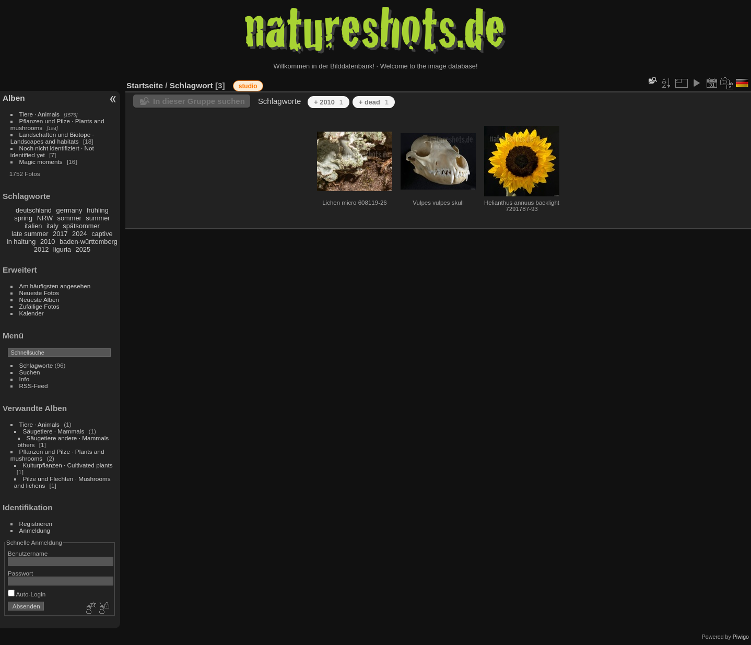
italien (33, 226)
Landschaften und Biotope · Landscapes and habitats (52, 138)
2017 (60, 234)
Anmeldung (35, 530)
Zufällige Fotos (39, 306)
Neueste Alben (39, 299)
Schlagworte (36, 365)
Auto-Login (27, 594)
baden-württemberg (89, 241)
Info (24, 379)
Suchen (29, 372)
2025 (83, 249)
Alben (14, 97)
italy (52, 226)
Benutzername (28, 553)
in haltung (21, 241)
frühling (98, 210)
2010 (47, 241)
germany (69, 210)
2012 (41, 249)
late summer (29, 234)
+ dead (374, 102)
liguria (62, 249)
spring (23, 218)
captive (102, 234)
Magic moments (41, 161)
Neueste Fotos (39, 292)
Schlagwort (191, 85)
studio (248, 86)
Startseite (144, 85)
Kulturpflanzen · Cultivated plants (68, 465)
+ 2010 (328, 102)
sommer (69, 218)
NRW (45, 218)
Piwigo (741, 637)
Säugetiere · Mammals (54, 431)
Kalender (31, 313)
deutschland (34, 210)
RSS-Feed (33, 385)
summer (98, 218)
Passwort (20, 573)
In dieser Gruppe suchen (199, 101)
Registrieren (35, 523)
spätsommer (81, 226)
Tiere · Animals (39, 114)
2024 (79, 234)
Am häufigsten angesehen (55, 286)
